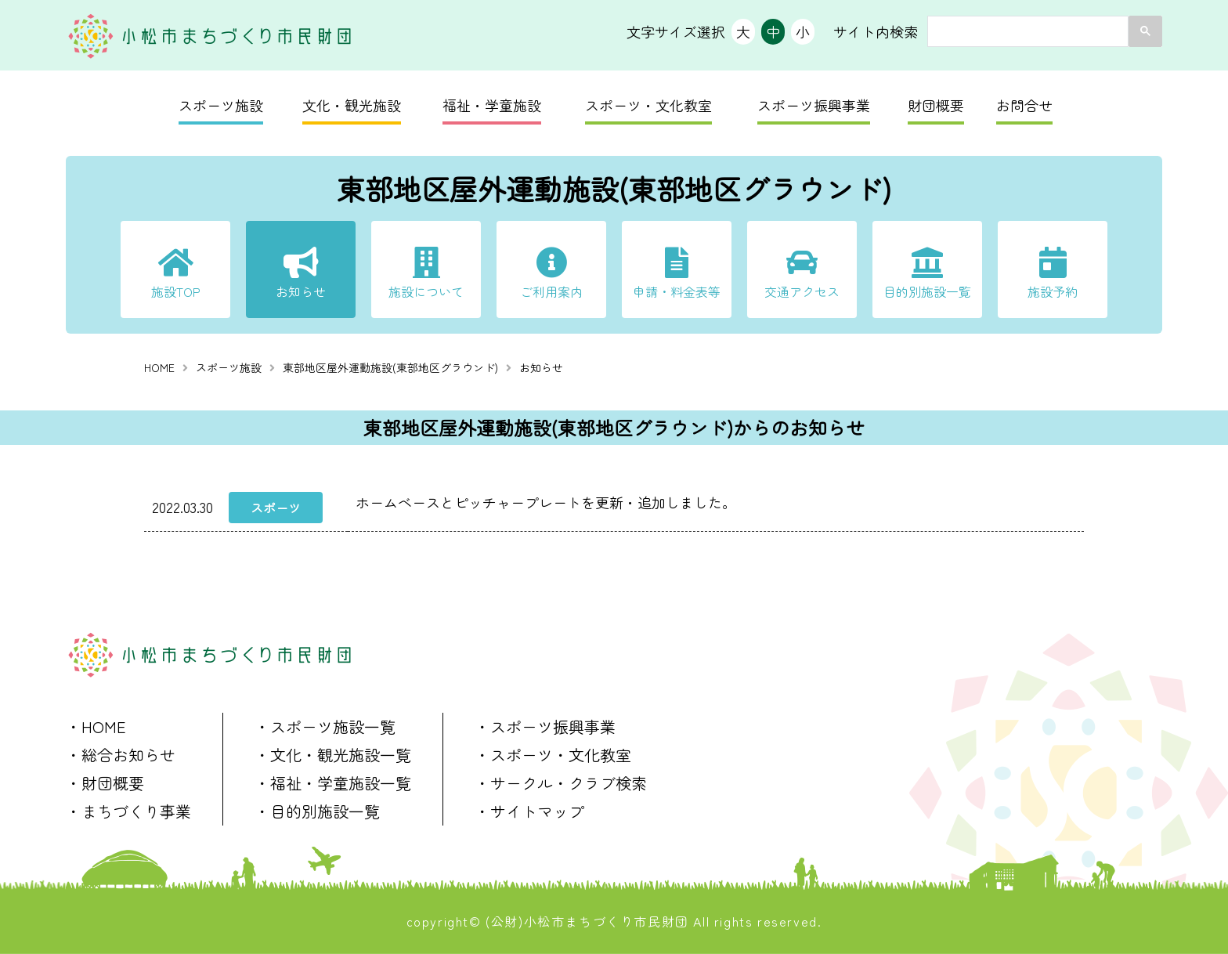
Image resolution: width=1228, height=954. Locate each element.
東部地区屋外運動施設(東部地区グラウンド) (390, 367)
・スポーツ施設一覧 (325, 726)
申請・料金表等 (677, 291)
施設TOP (175, 291)
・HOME (96, 726)
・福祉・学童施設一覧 (333, 783)
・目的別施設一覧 (317, 811)
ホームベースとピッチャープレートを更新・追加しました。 (546, 502)
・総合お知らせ (120, 754)
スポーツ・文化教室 (648, 105)
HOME (159, 367)
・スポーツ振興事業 (545, 726)
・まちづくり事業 (128, 811)
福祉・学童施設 (491, 105)
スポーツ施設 (221, 105)
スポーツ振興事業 (813, 105)
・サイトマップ (529, 811)
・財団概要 (105, 783)
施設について (426, 291)
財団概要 (936, 105)
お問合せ (1024, 105)
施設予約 (1053, 291)
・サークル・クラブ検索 (561, 783)
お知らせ (301, 291)
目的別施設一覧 (927, 291)
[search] (1026, 31)
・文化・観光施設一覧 (333, 754)
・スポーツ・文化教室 (553, 754)
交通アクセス (802, 291)
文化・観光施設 (351, 105)
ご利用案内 (551, 291)
